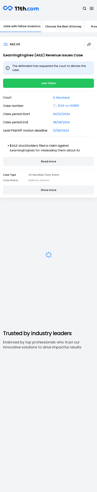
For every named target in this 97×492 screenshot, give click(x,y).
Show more (48, 190)
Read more (48, 161)
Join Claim (48, 83)
